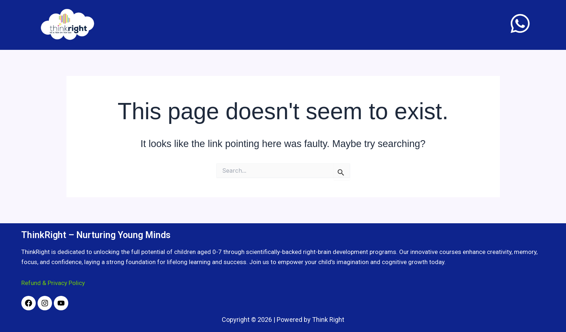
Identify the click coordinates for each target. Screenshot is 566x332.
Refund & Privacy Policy (53, 282)
